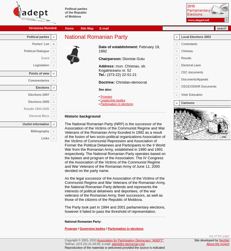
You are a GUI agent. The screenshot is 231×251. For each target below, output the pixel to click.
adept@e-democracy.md (128, 244)
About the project (218, 244)
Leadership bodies (113, 100)
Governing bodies (92, 228)
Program (106, 96)
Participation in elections (117, 104)
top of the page (219, 236)
